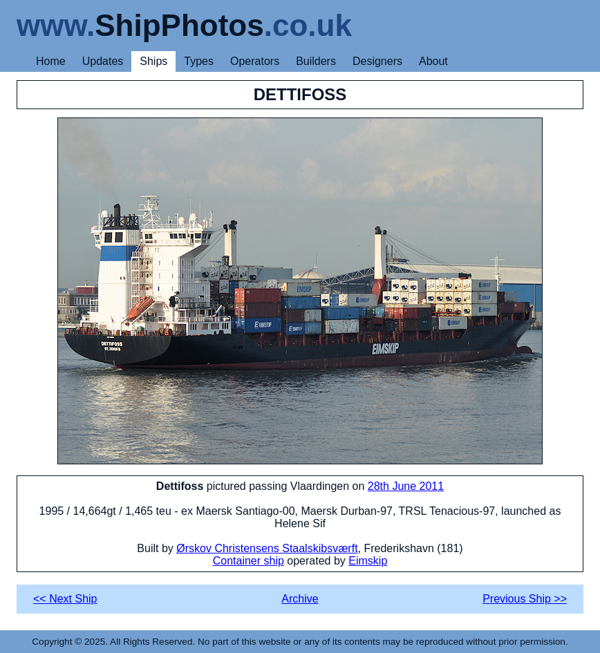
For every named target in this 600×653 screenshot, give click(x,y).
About (433, 61)
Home (51, 61)
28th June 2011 (406, 486)
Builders (316, 61)
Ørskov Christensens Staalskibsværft (266, 548)
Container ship (248, 561)
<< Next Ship (65, 599)
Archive (299, 599)
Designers (377, 61)
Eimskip (367, 561)
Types (199, 61)
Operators (254, 61)
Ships (153, 61)
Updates (103, 61)
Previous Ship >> (524, 599)
